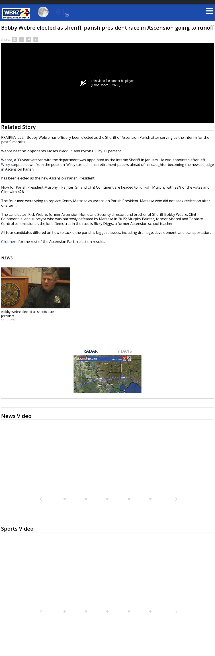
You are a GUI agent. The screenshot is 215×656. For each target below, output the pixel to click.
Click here (9, 241)
